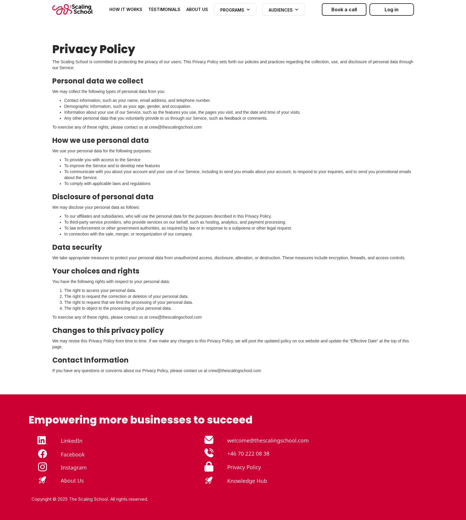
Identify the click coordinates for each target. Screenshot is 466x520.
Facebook (73, 454)
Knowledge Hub (247, 481)
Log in (392, 9)
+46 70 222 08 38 (248, 453)
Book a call (344, 9)
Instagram (74, 467)
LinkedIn (71, 441)
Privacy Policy (244, 467)
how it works (125, 9)
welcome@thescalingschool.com (267, 440)
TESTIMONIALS (164, 9)
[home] (72, 9)
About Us (72, 480)
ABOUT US (197, 9)
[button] (235, 9)
